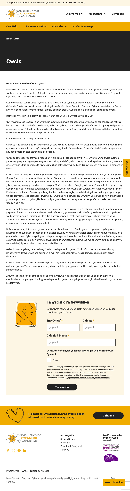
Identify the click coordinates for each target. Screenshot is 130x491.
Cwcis (24, 471)
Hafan (9, 39)
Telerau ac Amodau (40, 471)
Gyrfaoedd (118, 13)
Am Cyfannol (98, 13)
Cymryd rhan (75, 13)
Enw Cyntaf (55, 320)
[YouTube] (19, 450)
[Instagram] (13, 450)
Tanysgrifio (62, 387)
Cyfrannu (108, 415)
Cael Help (13, 26)
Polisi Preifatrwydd (105, 370)
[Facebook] (7, 450)
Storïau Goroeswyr (82, 26)
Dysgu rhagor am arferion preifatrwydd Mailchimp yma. (88, 378)
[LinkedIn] (24, 450)
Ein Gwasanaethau (36, 26)
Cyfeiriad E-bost (58, 335)
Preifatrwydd (12, 471)
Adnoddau (59, 26)
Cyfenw (88, 320)
